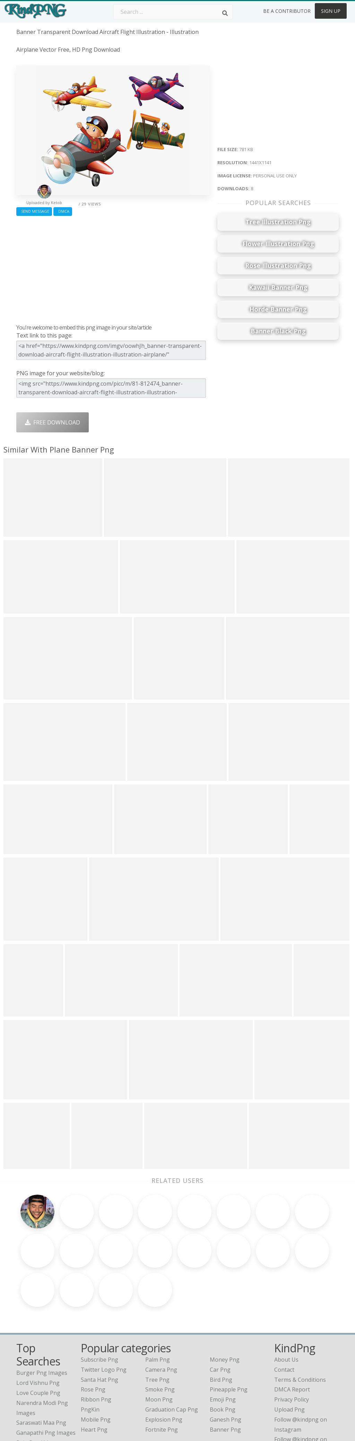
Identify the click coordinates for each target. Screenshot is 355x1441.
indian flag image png (45, 1399)
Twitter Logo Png (104, 1316)
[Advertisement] (113, 268)
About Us (286, 1306)
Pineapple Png (229, 1336)
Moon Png (159, 1346)
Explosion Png (163, 1366)
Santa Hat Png (99, 1326)
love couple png (38, 1339)
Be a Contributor (287, 11)
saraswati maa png (41, 1369)
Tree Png (157, 1326)
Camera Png (161, 1316)
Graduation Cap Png (171, 1356)
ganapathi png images (46, 1379)
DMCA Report (292, 1336)
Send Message (34, 211)
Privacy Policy (291, 1346)
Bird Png (221, 1326)
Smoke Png (160, 1336)
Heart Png (94, 1376)
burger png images (41, 1320)
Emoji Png (223, 1346)
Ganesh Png (225, 1366)
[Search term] (173, 11)
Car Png (220, 1316)
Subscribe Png (99, 1306)
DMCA (62, 211)
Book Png (222, 1356)
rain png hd (32, 1389)
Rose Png (93, 1336)
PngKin (90, 1356)
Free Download (52, 422)
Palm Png (157, 1306)
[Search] (225, 13)
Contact (284, 1316)
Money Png (225, 1306)
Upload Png (289, 1356)
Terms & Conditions (300, 1326)
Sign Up (330, 11)
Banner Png (225, 1376)
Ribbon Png (96, 1346)
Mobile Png (96, 1366)
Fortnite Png (161, 1376)
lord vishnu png (38, 1329)
